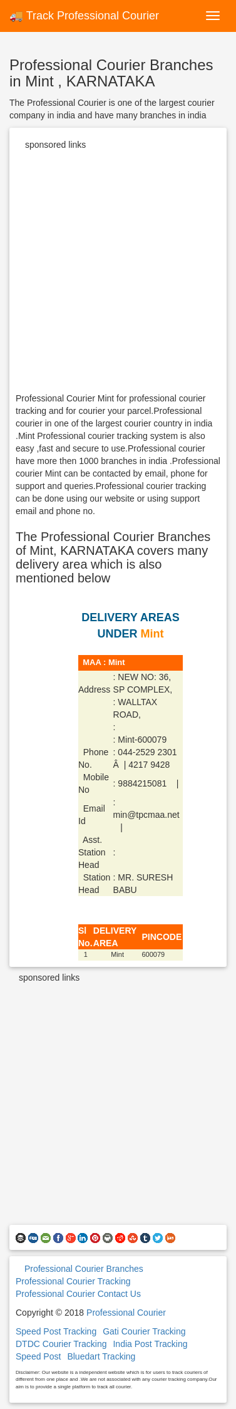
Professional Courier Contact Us (78, 1294)
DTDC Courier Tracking (61, 1344)
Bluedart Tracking (101, 1356)
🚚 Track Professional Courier (84, 15)
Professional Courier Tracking (73, 1281)
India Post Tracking (150, 1344)
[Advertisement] (118, 274)
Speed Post (38, 1356)
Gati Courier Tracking (144, 1331)
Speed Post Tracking (56, 1331)
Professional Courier (126, 1313)
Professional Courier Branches (83, 1269)
